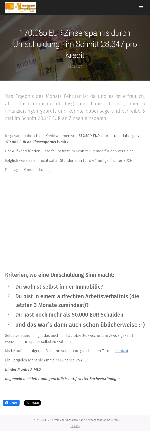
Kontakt (121, 351)
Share (11, 402)
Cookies (75, 426)
